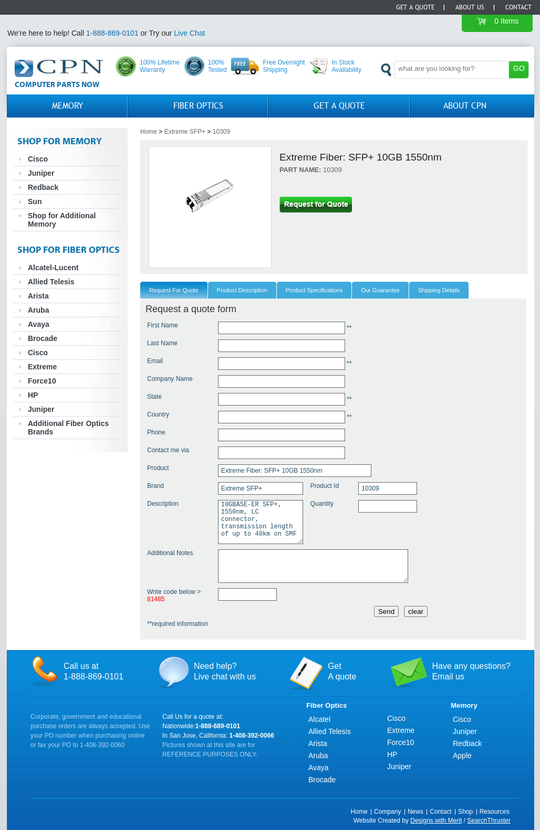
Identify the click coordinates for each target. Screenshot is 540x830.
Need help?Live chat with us (225, 671)
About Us (469, 7)
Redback (43, 187)
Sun (34, 201)
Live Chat (189, 33)
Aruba (38, 310)
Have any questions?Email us (471, 671)
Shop (465, 811)
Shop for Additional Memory (62, 219)
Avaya (38, 324)
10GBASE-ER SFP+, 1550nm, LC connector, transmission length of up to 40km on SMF (260, 522)
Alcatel (319, 719)
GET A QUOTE (339, 106)
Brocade (42, 338)
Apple (462, 755)
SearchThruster (489, 820)
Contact (518, 7)
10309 (221, 131)
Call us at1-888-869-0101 (93, 671)
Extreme (42, 367)
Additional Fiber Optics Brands (68, 427)
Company (387, 811)
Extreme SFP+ (184, 131)
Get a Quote (415, 7)
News (415, 811)
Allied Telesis (51, 282)
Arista (38, 296)
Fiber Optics (198, 106)
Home (148, 131)
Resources (495, 811)
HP (33, 395)
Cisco (38, 159)
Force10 (42, 381)
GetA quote (342, 671)
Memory (67, 106)
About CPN (464, 106)
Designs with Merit (436, 820)
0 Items (506, 21)
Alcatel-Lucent (53, 267)
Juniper (41, 173)
